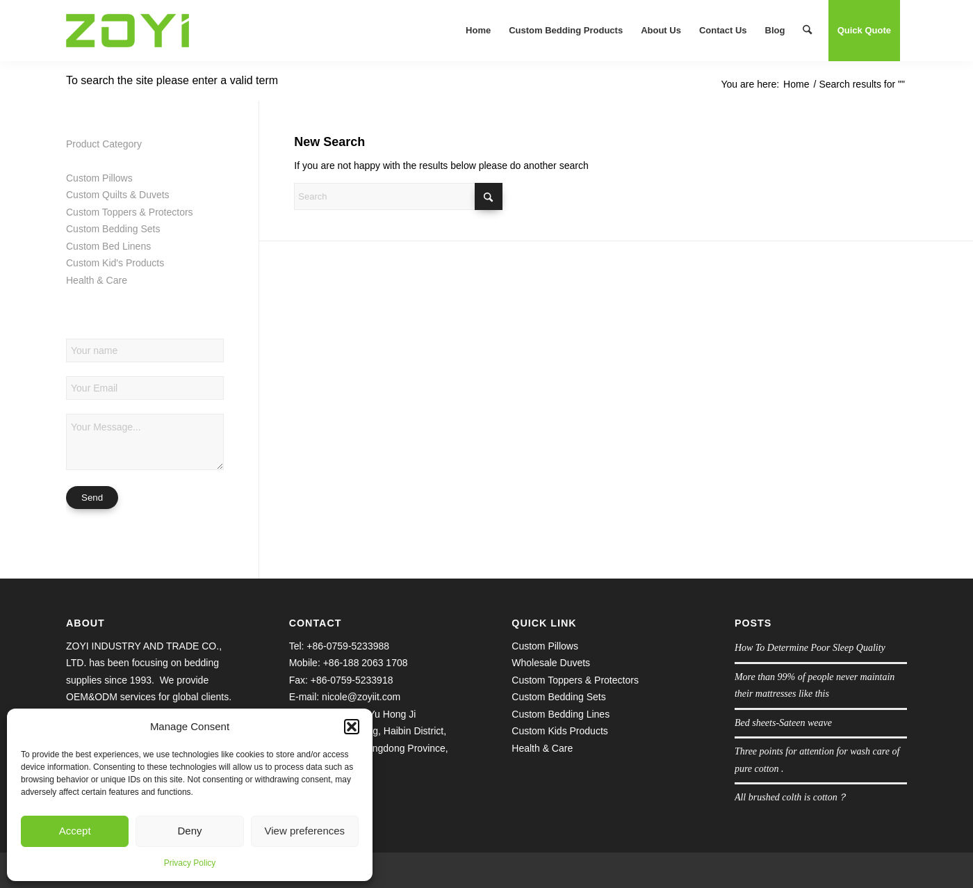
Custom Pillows (99, 178)
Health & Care (96, 280)
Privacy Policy (190, 863)
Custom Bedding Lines (561, 714)
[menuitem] (478, 30)
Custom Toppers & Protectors (129, 212)
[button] (352, 727)
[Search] (807, 30)
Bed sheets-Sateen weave (783, 723)
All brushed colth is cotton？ (791, 797)
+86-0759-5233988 (347, 646)
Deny (189, 831)
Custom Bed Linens (108, 246)
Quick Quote (864, 30)
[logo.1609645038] (127, 30)
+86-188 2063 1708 (365, 662)
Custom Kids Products (560, 730)
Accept (75, 831)
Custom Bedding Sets (113, 228)
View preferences (305, 831)
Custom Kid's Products (115, 262)
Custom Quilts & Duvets (118, 194)
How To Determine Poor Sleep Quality (810, 648)
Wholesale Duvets (551, 662)
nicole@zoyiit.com (361, 696)
